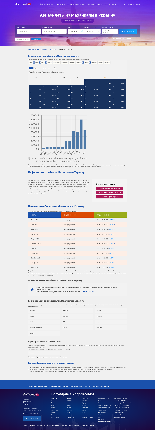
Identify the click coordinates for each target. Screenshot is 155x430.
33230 (112, 267)
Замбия (53, 412)
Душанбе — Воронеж (120, 400)
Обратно (86, 27)
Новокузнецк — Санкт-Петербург (123, 402)
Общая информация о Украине (110, 192)
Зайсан (84, 405)
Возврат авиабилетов (29, 402)
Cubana (100, 402)
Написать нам (32, 418)
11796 (112, 234)
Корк (83, 412)
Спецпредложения (49, 4)
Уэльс (84, 409)
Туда (69, 27)
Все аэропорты (87, 417)
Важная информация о (110, 196)
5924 (111, 224)
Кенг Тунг (69, 409)
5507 (111, 219)
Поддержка (89, 4)
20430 (112, 262)
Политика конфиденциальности (32, 409)
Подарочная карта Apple (76, 4)
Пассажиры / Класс (107, 27)
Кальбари (69, 400)
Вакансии (25, 404)
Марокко (53, 407)
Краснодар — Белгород (120, 409)
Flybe (99, 400)
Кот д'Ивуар (54, 398)
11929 (112, 238)
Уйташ (32, 352)
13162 (112, 248)
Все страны (55, 417)
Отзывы (103, 4)
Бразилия (53, 405)
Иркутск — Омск (118, 414)
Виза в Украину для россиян (110, 188)
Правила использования (30, 408)
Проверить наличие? (87, 291)
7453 (111, 243)
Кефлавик (85, 407)
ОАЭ (52, 400)
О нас (96, 4)
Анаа (83, 414)
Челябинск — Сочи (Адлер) (121, 407)
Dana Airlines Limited (103, 398)
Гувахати (69, 398)
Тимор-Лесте (54, 409)
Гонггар (69, 407)
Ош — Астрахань (119, 412)
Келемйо (69, 405)
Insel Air (100, 417)
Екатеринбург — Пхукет (120, 398)
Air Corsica (101, 419)
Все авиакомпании (104, 421)
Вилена (69, 414)
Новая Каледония (56, 414)
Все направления (120, 417)
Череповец (85, 398)
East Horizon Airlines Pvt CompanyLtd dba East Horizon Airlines (104, 407)
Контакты (111, 4)
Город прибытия (47, 27)
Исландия (53, 402)
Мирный (84, 400)
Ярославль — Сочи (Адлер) (121, 405)
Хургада (84, 402)
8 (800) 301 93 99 (133, 4)
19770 (112, 257)
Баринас (69, 402)
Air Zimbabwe (101, 412)
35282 (112, 253)
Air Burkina (101, 414)
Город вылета (21, 27)
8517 (111, 229)
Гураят (68, 412)
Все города (70, 417)
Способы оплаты (27, 401)
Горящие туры (62, 4)
